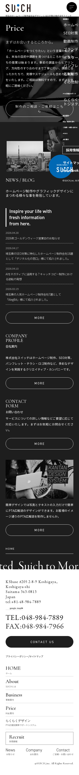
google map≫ (16, 608)
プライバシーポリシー (17, 656)
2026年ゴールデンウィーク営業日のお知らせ (33, 238)
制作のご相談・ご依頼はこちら (39, 108)
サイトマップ (36, 656)
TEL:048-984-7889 (34, 618)
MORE (39, 318)
